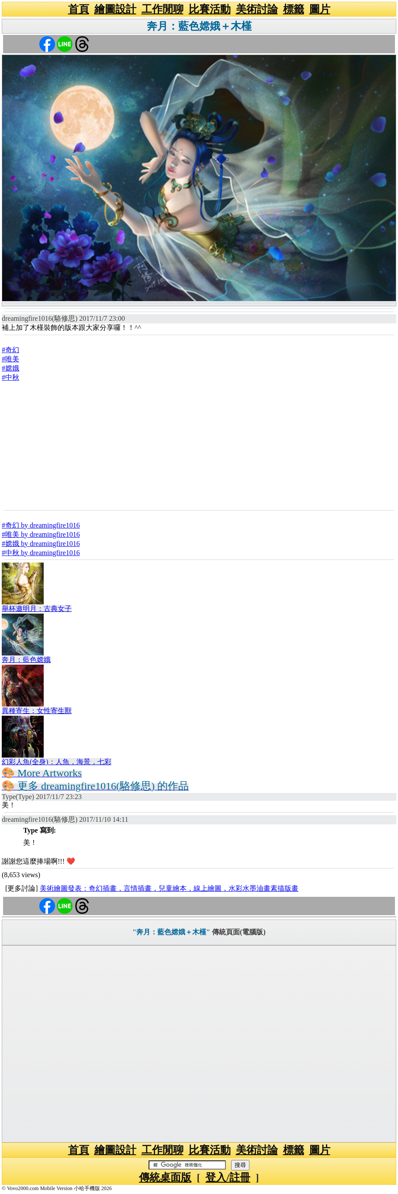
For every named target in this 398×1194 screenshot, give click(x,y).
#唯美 (10, 359)
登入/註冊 (227, 1177)
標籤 (293, 9)
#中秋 (10, 377)
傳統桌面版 (165, 1177)
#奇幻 (10, 349)
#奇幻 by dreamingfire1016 (41, 525)
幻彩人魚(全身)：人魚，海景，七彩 (56, 761)
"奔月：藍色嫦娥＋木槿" (171, 932)
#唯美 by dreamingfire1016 (41, 534)
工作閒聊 (162, 9)
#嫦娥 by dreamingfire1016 (41, 543)
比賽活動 (210, 9)
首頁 (78, 9)
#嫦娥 (10, 368)
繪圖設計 (115, 9)
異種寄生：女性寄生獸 (37, 710)
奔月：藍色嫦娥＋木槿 (199, 26)
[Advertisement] (199, 445)
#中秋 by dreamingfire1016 (41, 552)
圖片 (319, 9)
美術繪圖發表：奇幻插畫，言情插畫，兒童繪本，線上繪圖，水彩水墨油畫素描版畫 (169, 888)
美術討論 (257, 9)
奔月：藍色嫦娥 (26, 659)
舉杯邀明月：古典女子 (37, 608)
